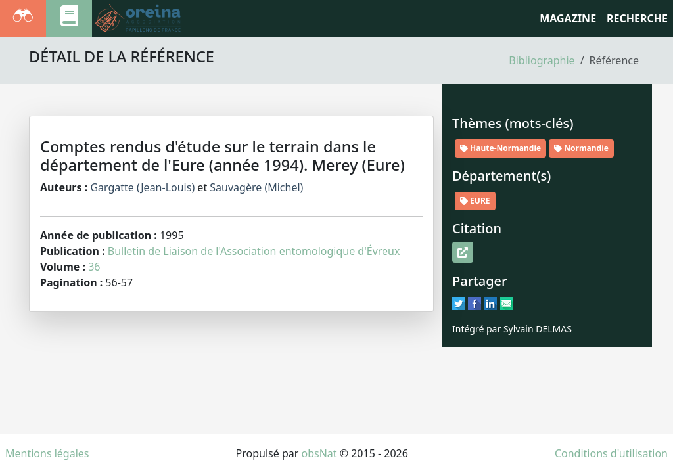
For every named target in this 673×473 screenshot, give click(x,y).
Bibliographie (541, 60)
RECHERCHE (637, 18)
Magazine (568, 18)
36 (94, 266)
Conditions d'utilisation (611, 453)
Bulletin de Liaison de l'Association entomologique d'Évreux (254, 251)
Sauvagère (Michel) (256, 187)
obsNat (318, 453)
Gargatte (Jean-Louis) (142, 187)
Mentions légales (47, 453)
